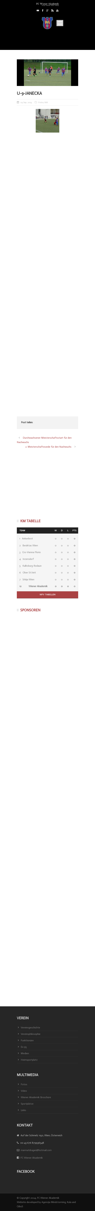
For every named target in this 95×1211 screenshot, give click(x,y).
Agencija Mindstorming (54, 1202)
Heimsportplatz (29, 1059)
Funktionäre (27, 1040)
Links (23, 1110)
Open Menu (59, 23)
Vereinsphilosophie (30, 1033)
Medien (25, 1053)
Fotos (41, 102)
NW (46, 102)
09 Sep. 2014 (26, 102)
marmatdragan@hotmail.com (36, 1150)
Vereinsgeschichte (30, 1027)
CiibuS (20, 1206)
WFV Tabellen (48, 594)
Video (24, 1090)
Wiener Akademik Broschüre (36, 1097)
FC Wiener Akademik (31, 1157)
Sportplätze (27, 1103)
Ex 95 (24, 1046)
